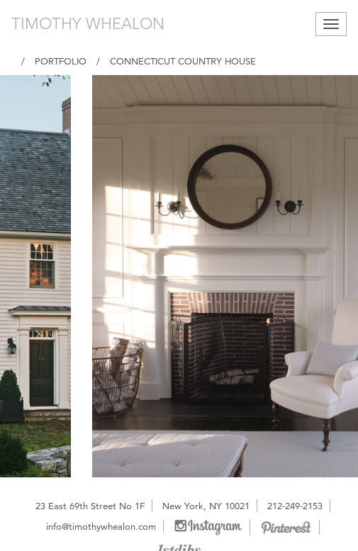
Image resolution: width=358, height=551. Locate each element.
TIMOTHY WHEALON (87, 23)
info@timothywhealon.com (101, 526)
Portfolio (60, 61)
